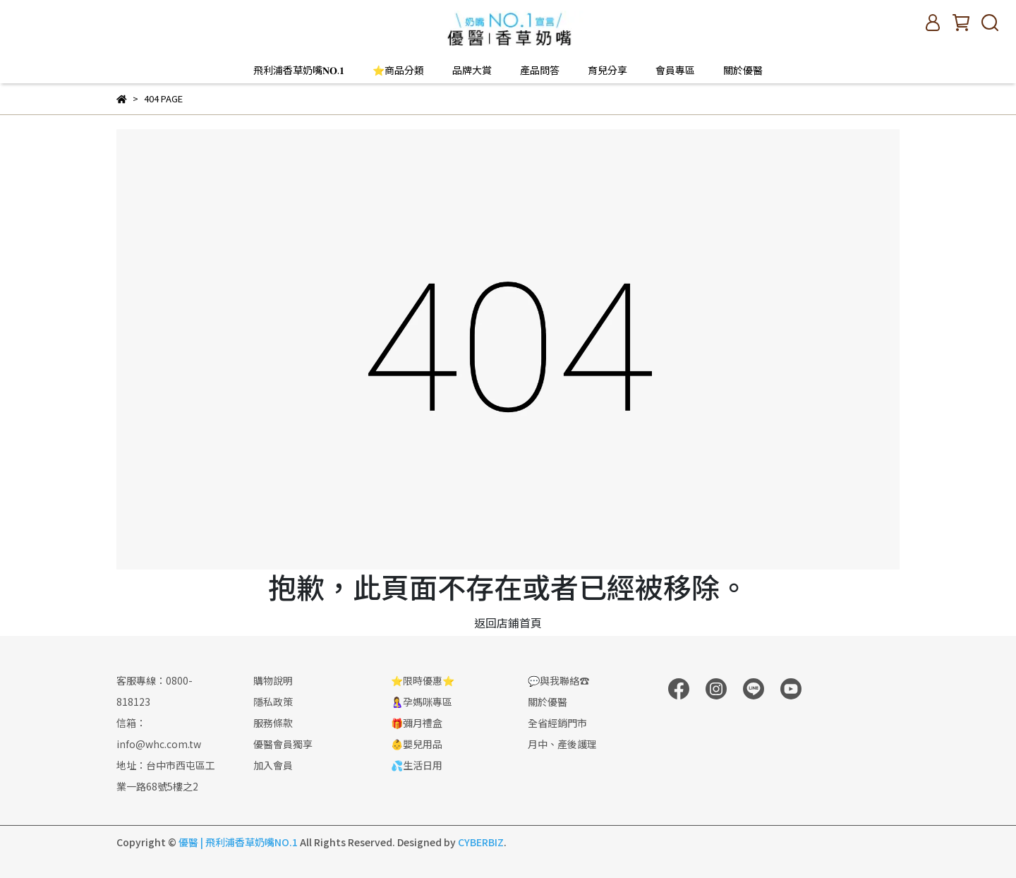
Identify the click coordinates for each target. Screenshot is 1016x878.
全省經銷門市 (557, 723)
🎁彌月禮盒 (416, 723)
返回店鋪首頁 (508, 622)
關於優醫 (743, 70)
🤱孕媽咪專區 (421, 701)
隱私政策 (273, 701)
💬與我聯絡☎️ (558, 680)
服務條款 (273, 723)
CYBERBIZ (481, 842)
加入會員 (273, 765)
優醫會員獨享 (283, 744)
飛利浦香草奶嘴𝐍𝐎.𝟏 (298, 70)
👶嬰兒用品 (416, 744)
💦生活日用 (416, 765)
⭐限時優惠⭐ (422, 680)
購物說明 (273, 680)
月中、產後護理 (562, 744)
